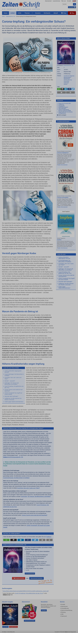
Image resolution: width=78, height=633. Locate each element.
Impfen (59, 239)
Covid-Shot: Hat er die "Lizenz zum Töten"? (13, 378)
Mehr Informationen (62, 164)
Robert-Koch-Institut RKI (64, 103)
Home (3, 16)
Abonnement (48, 1)
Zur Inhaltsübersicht (30, 573)
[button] (6, 540)
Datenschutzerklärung (66, 610)
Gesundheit (66, 81)
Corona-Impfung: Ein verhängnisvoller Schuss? (26, 16)
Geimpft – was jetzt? (10, 381)
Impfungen (66, 82)
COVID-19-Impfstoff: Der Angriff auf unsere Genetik (13, 393)
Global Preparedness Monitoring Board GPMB (64, 110)
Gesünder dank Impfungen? (11, 396)
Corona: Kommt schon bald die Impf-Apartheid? (14, 390)
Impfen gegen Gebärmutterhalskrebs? (14, 401)
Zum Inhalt (5, 626)
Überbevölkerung (68, 79)
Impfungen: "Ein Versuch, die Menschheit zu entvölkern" (12, 383)
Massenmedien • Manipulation (68, 78)
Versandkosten (65, 608)
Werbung (63, 612)
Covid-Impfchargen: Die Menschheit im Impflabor (14, 375)
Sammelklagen (62, 108)
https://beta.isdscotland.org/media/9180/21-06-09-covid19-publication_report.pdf (26, 591)
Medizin (65, 84)
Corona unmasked (62, 197)
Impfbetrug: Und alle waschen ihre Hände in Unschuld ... (13, 399)
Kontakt (69, 1)
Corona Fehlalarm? (63, 152)
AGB (62, 614)
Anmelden (44, 610)
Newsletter (72, 7)
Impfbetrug (61, 104)
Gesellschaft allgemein (69, 75)
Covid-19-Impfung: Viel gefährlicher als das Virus (14, 387)
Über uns (63, 1)
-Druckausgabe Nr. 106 (13, 457)
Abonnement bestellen (37, 578)
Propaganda (61, 106)
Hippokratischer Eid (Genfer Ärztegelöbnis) (65, 112)
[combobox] (67, 4)
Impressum (64, 616)
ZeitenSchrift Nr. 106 (10, 16)
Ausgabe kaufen (18, 578)
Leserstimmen (56, 1)
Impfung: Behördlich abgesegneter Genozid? (13, 371)
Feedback (48, 536)
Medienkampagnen (63, 107)
